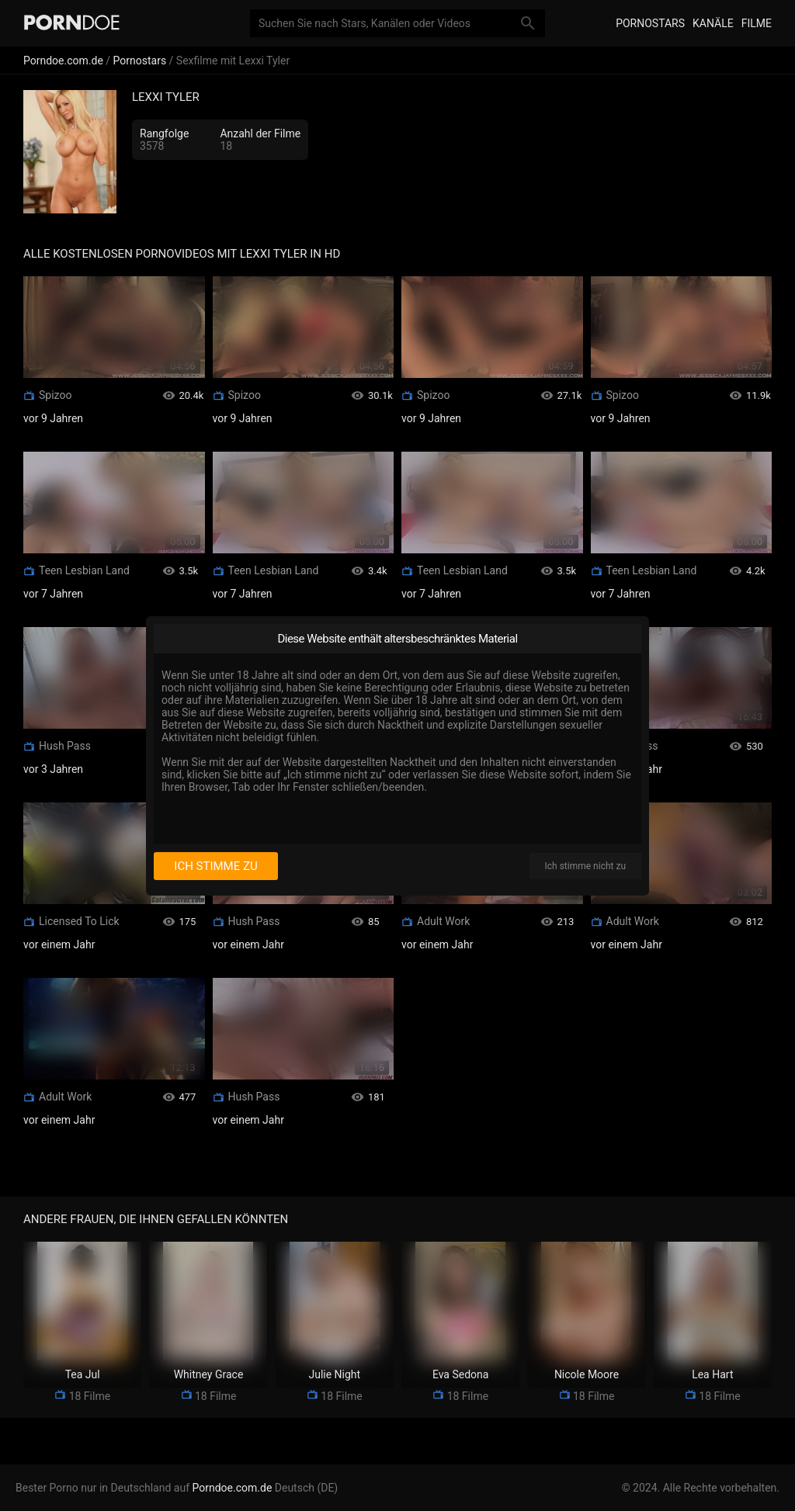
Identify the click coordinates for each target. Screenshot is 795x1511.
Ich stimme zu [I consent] (215, 866)
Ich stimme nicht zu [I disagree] (585, 866)
